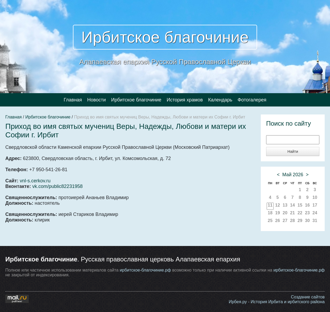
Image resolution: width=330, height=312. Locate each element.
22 (300, 213)
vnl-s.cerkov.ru (35, 180)
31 (314, 220)
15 (300, 205)
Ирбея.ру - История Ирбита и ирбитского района (277, 301)
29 (300, 220)
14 (292, 205)
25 (270, 220)
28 (292, 220)
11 (270, 205)
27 (285, 220)
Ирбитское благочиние (165, 37)
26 (277, 220)
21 (292, 213)
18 (270, 213)
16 (307, 205)
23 (307, 213)
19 (277, 213)
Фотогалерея (252, 99)
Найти (292, 151)
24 (314, 213)
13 (285, 205)
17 (314, 205)
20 (285, 213)
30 (307, 220)
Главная (73, 99)
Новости (96, 99)
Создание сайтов (308, 297)
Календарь (220, 99)
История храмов (185, 99)
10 (314, 197)
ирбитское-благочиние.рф (145, 270)
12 (277, 205)
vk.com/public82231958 (57, 186)
